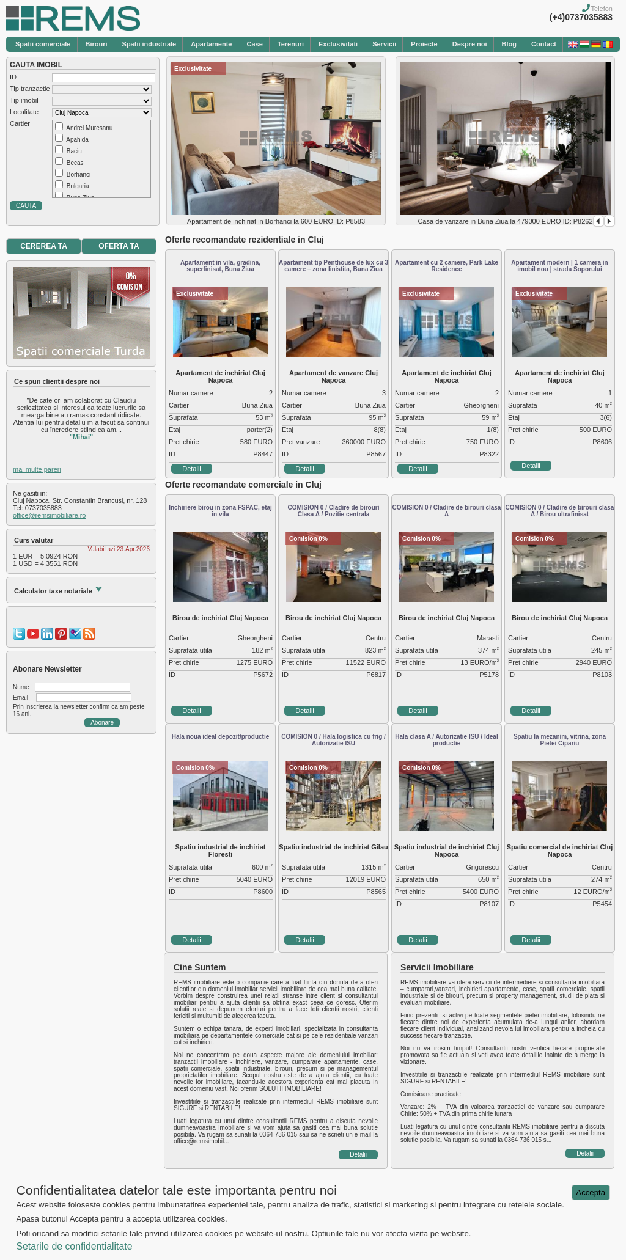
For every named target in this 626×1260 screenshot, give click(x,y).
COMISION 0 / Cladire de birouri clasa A (446, 511)
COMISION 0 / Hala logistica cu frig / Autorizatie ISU (333, 740)
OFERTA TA (118, 246)
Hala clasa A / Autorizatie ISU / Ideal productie (446, 740)
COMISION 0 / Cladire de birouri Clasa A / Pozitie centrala (333, 511)
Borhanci (78, 174)
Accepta (590, 1192)
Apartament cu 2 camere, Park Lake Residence (446, 266)
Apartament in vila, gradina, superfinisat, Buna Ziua (220, 266)
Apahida (77, 139)
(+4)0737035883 (581, 17)
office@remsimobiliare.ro (49, 515)
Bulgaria (78, 186)
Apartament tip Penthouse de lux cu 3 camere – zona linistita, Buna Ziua (333, 266)
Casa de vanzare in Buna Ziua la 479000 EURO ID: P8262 (505, 221)
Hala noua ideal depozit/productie (220, 736)
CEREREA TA (43, 246)
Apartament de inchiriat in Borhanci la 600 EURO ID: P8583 (276, 221)
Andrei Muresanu (89, 128)
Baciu (74, 151)
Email (20, 697)
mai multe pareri (37, 469)
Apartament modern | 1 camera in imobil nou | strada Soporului (559, 266)
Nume (21, 687)
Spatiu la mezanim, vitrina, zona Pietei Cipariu (560, 740)
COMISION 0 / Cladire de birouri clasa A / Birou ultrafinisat (560, 511)
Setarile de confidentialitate (74, 1246)
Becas (75, 162)
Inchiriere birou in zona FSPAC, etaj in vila (220, 511)
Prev (598, 221)
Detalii (191, 468)
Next (609, 221)
